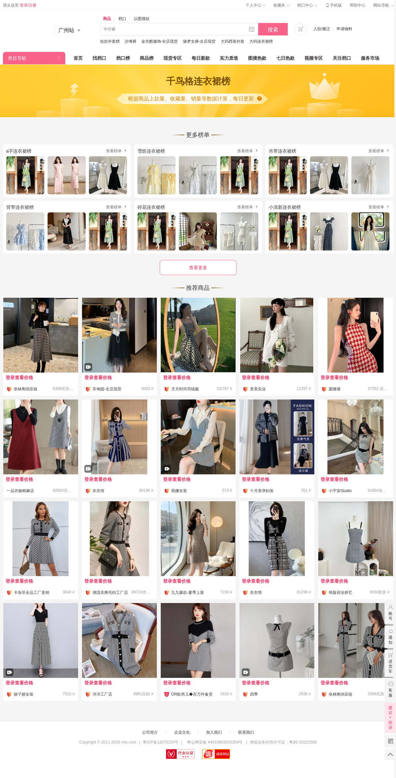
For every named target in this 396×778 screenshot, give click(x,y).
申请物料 (344, 29)
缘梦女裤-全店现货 (199, 41)
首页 (78, 58)
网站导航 (383, 5)
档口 (122, 18)
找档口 (99, 58)
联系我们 (246, 732)
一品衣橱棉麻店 (20, 490)
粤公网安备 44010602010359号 (214, 742)
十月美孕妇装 (262, 490)
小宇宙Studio (340, 490)
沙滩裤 (130, 41)
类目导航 (17, 58)
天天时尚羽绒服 (185, 389)
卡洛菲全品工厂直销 (31, 592)
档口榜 (123, 58)
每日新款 (201, 58)
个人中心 (255, 5)
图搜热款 (257, 58)
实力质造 (229, 58)
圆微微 (335, 389)
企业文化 (182, 732)
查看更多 (198, 267)
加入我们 (214, 732)
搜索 (273, 29)
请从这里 (20, 5)
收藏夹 (281, 5)
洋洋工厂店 (102, 694)
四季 (254, 694)
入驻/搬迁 (321, 29)
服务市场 (370, 58)
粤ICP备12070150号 (160, 742)
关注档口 (342, 58)
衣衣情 (98, 490)
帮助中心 (357, 5)
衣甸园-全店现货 (107, 389)
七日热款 (285, 58)
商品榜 (147, 58)
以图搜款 (142, 18)
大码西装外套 (232, 41)
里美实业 (258, 389)
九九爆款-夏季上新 (187, 592)
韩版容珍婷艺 (340, 592)
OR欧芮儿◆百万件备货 (192, 694)
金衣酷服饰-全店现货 (159, 41)
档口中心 (307, 5)
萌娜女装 (179, 490)
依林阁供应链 (25, 389)
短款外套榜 (110, 41)
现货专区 (172, 58)
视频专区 (313, 58)
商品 (107, 18)
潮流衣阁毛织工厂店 (110, 592)
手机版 (333, 5)
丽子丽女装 (23, 694)
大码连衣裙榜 (261, 41)
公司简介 (150, 732)
